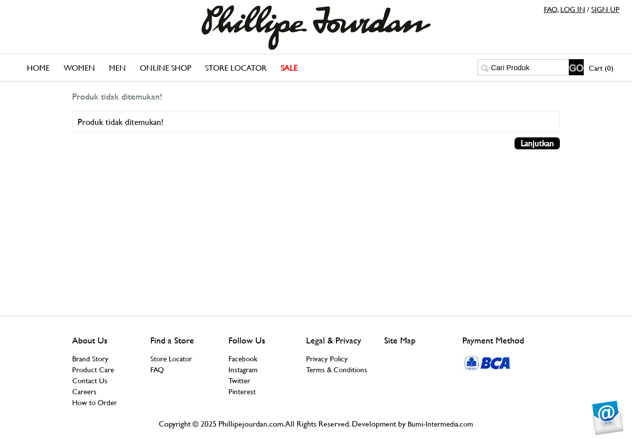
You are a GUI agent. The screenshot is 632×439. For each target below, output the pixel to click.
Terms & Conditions (336, 369)
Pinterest (242, 391)
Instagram (243, 369)
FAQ (550, 9)
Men (117, 68)
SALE (289, 68)
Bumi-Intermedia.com (440, 424)
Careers (84, 391)
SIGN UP (605, 9)
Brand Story (90, 358)
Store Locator (236, 68)
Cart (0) (601, 68)
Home (38, 68)
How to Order (94, 402)
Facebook (242, 358)
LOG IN (572, 9)
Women (79, 68)
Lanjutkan (537, 143)
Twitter (239, 380)
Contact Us (89, 380)
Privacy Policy (327, 358)
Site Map (400, 340)
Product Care (93, 369)
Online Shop (165, 68)
